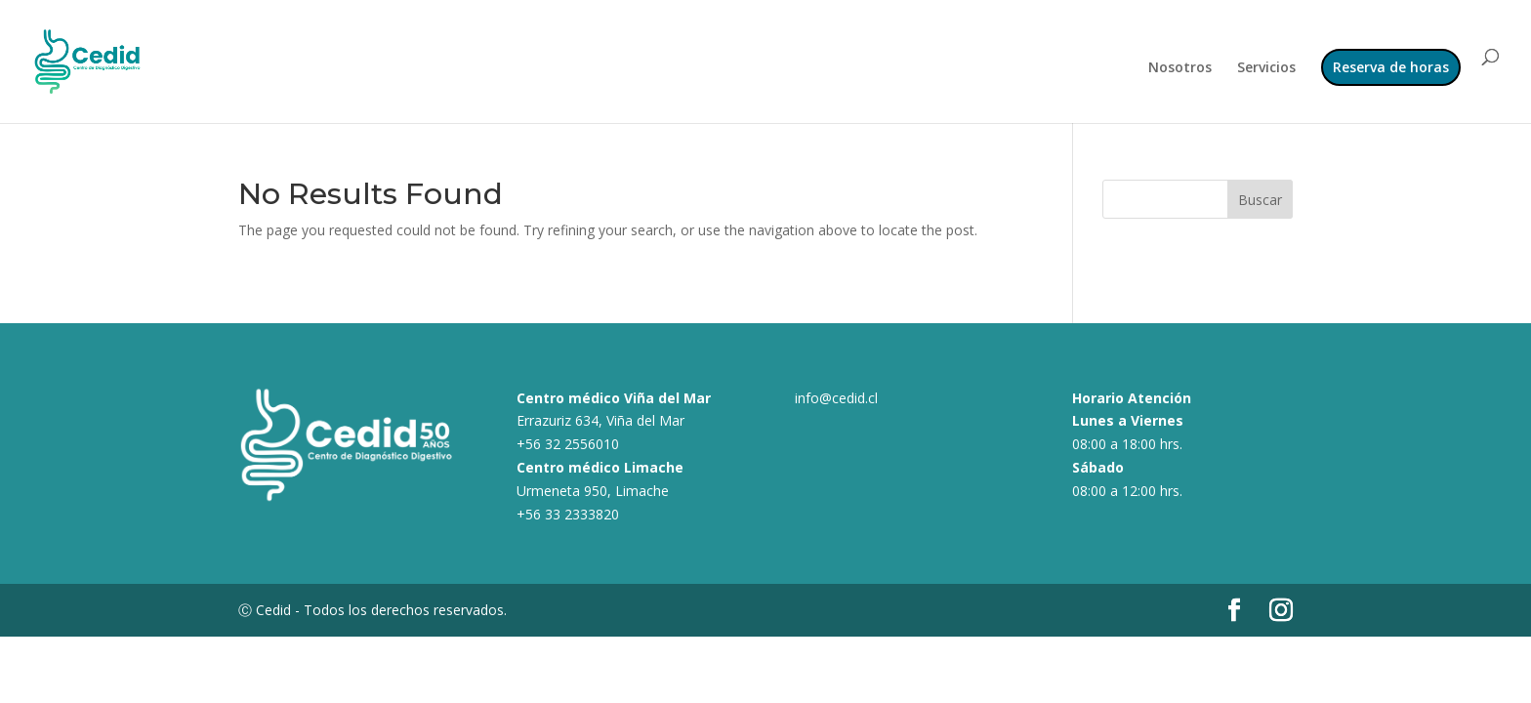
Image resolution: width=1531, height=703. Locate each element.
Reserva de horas (1391, 67)
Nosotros (1180, 68)
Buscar (1260, 199)
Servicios (1266, 68)
